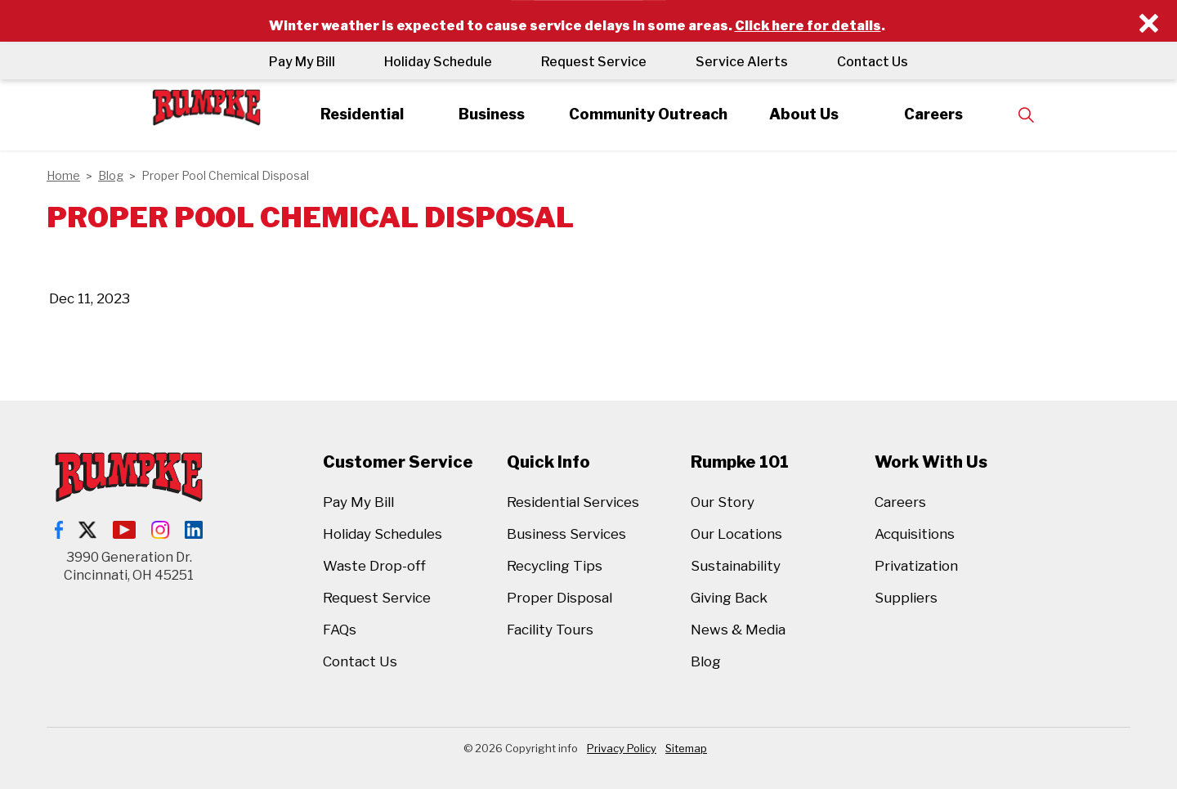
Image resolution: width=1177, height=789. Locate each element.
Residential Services (573, 502)
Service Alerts (742, 61)
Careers (933, 114)
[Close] (1149, 23)
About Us (804, 114)
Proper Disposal (559, 598)
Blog (706, 661)
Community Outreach (647, 114)
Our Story (722, 502)
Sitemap (686, 748)
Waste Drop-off (374, 566)
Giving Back (729, 598)
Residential (362, 114)
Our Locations (736, 534)
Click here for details (808, 26)
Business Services (566, 534)
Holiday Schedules (382, 534)
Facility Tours (550, 629)
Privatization (916, 566)
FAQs (339, 629)
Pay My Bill (302, 61)
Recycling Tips (554, 566)
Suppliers (906, 598)
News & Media (738, 629)
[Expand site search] (1026, 114)
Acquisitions (915, 534)
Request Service (594, 61)
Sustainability (736, 566)
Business (492, 114)
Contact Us (872, 61)
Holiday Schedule (438, 61)
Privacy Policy (621, 748)
